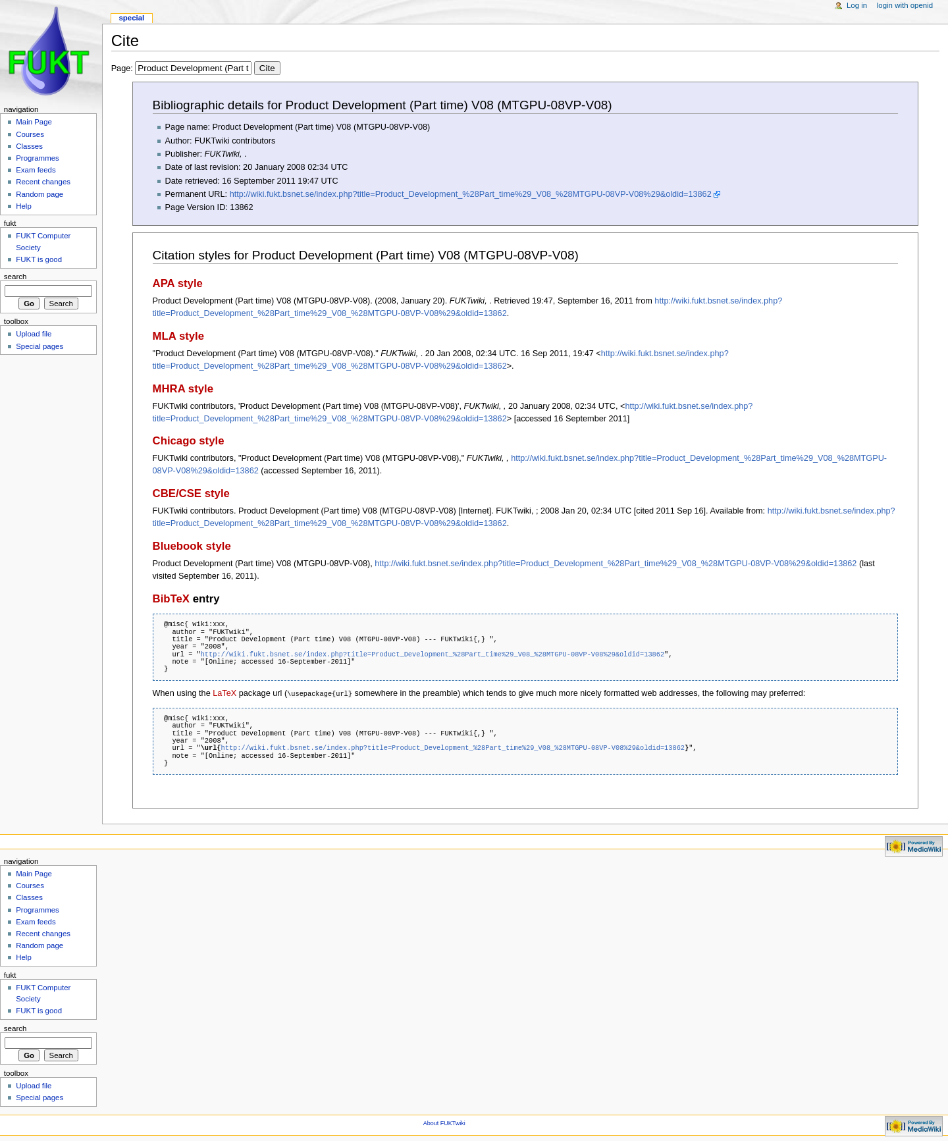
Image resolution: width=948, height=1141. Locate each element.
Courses (30, 134)
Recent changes (43, 182)
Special (131, 18)
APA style (178, 283)
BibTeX (171, 599)
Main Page (34, 122)
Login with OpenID (905, 5)
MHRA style (183, 389)
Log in (857, 5)
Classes (29, 146)
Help (24, 206)
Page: (195, 68)
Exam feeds (35, 170)
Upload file (33, 334)
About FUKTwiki (444, 1122)
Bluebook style (192, 546)
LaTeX (224, 693)
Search (15, 276)
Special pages (39, 346)
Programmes (37, 158)
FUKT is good (39, 259)
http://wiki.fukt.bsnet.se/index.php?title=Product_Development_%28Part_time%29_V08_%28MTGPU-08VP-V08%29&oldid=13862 (471, 194)
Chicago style (188, 441)
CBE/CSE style (191, 493)
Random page (39, 194)
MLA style (179, 336)
